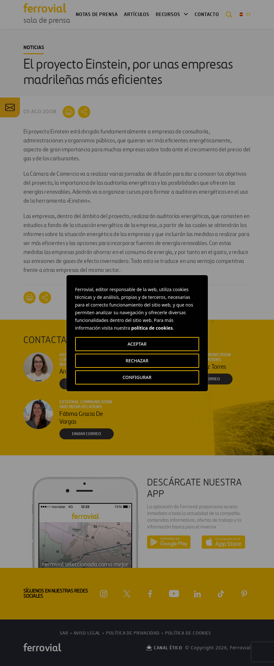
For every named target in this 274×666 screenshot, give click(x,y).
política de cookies (151, 328)
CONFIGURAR (136, 377)
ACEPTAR (137, 344)
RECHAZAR (137, 361)
